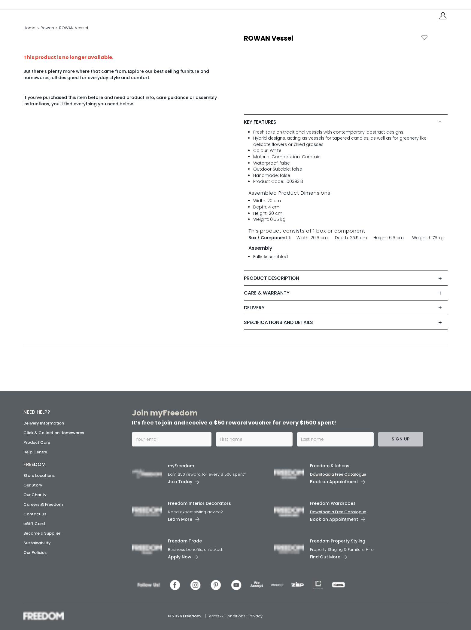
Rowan (47, 34)
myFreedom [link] (181, 466)
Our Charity (35, 495)
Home (29, 34)
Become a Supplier (41, 533)
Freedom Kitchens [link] (329, 466)
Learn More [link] (180, 519)
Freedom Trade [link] (185, 541)
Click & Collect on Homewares (53, 433)
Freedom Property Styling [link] (337, 541)
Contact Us (34, 514)
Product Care (36, 442)
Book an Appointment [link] (334, 482)
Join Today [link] (180, 482)
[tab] (345, 135)
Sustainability (37, 543)
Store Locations (39, 475)
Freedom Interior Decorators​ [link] (199, 503)
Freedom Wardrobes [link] (333, 503)
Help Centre (35, 452)
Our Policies (35, 552)
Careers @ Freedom (43, 504)
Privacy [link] (256, 616)
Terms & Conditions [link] (227, 616)
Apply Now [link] (179, 557)
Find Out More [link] (325, 557)
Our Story (32, 485)
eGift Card (34, 524)
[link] (50, 18)
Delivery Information (43, 423)
